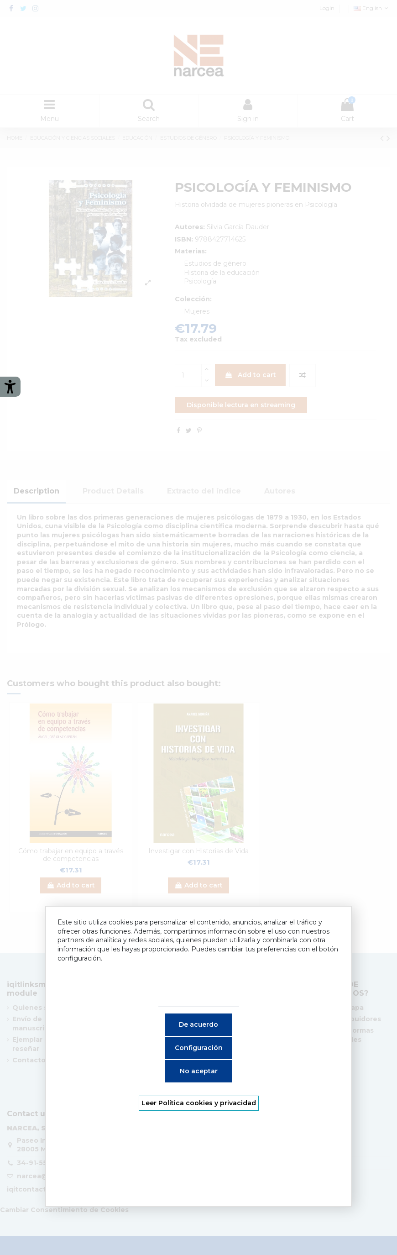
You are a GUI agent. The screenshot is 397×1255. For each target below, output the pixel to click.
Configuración (199, 1048)
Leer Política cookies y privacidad (198, 1103)
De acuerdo (198, 1024)
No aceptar (199, 1071)
